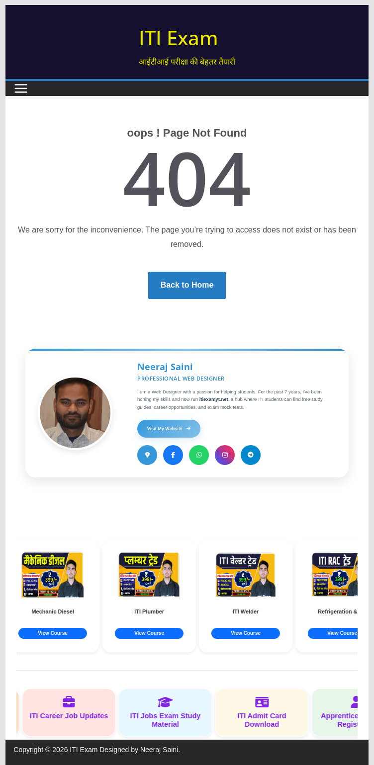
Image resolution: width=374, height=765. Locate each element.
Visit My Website (168, 428)
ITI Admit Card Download (265, 712)
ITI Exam (178, 37)
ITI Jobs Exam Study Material (169, 712)
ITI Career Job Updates (72, 708)
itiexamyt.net (213, 399)
